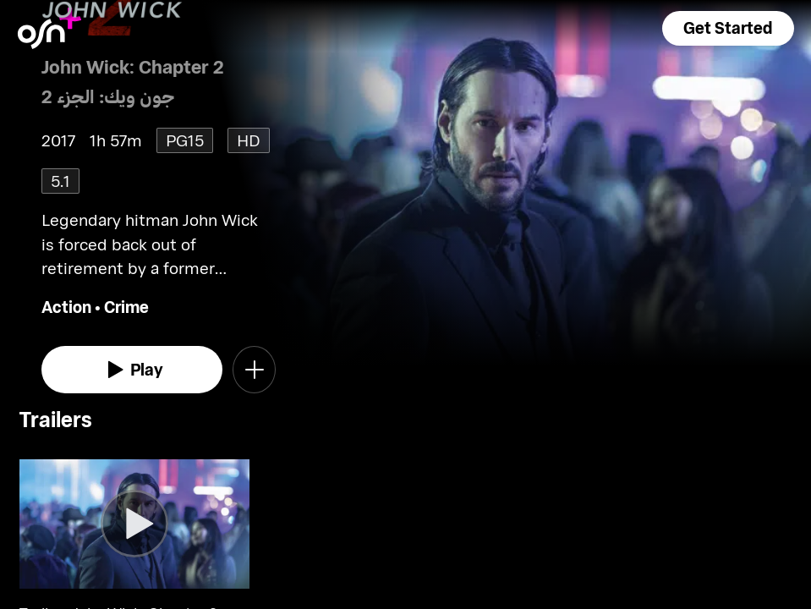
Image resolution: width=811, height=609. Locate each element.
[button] (728, 28)
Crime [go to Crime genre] (126, 306)
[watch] (132, 369)
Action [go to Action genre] (66, 306)
